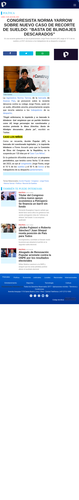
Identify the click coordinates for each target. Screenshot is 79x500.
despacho (7, 113)
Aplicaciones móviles (60, 287)
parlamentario (36, 169)
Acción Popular (24, 181)
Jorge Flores (44, 181)
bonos (41, 166)
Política (18, 183)
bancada (42, 98)
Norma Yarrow (9, 183)
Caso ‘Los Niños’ (37, 153)
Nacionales (58, 277)
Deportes (29, 283)
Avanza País (9, 101)
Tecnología (49, 283)
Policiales (6, 277)
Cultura (68, 283)
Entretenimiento (10, 283)
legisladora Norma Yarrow (18, 98)
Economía (27, 277)
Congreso (35, 181)
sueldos (22, 166)
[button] (75, 5)
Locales (47, 277)
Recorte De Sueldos (30, 183)
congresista (26, 163)
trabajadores (37, 110)
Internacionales (71, 277)
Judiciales (37, 277)
